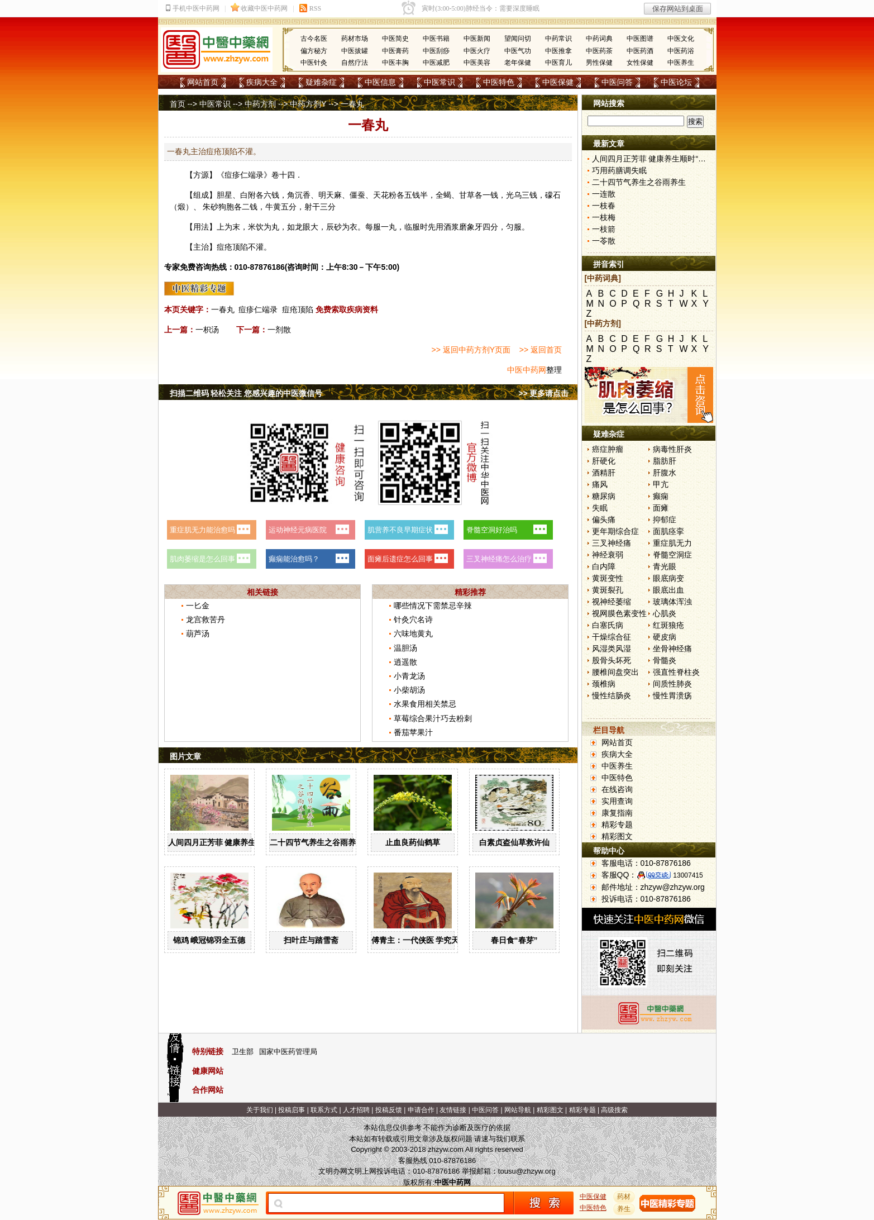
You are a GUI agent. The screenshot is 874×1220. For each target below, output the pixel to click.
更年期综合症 (615, 531)
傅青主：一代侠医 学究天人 (419, 940)
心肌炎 (664, 613)
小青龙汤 (409, 675)
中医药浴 (680, 51)
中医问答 (617, 82)
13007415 (688, 875)
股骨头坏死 (611, 660)
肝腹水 (664, 472)
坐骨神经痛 (672, 648)
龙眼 (303, 226)
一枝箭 (603, 229)
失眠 (600, 507)
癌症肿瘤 (607, 449)
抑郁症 (664, 519)
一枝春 (603, 205)
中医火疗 (477, 51)
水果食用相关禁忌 (425, 703)
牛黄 (273, 206)
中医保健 (558, 82)
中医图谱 (640, 38)
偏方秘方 (313, 51)
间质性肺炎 (672, 683)
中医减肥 (436, 62)
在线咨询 (617, 789)
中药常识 (558, 38)
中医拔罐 (354, 51)
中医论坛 (676, 82)
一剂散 (279, 329)
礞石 (553, 194)
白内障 (603, 566)
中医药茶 (599, 51)
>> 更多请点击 (543, 393)
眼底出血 (668, 589)
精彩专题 (617, 824)
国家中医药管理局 (288, 1051)
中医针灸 (313, 62)
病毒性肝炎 (672, 449)
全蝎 (443, 194)
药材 (624, 1196)
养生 (624, 1209)
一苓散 (603, 240)
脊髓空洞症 (672, 554)
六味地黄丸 (413, 633)
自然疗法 (354, 62)
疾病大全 (262, 82)
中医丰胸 (395, 62)
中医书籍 (436, 38)
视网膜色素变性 (619, 613)
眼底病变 (668, 578)
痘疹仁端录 (258, 309)
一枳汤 (207, 329)
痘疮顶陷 (297, 309)
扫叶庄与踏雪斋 (311, 940)
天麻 (334, 194)
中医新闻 (477, 38)
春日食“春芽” (514, 940)
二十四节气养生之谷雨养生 (317, 842)
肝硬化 (603, 460)
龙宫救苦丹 (205, 619)
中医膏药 (395, 51)
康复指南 (617, 812)
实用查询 (617, 801)
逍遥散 (405, 661)
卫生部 (243, 1051)
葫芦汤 (197, 633)
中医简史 (395, 38)
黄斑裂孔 (607, 589)
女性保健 (640, 62)
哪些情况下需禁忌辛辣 (433, 605)
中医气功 (517, 51)
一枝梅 (603, 217)
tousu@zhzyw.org (527, 1171)
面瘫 (660, 507)
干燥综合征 (611, 636)
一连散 (603, 193)
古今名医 (313, 38)
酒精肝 (603, 472)
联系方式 (324, 1110)
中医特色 (498, 82)
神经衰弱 (607, 554)
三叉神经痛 (611, 542)
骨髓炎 (664, 660)
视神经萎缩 (611, 601)
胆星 (224, 194)
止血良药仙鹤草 (412, 842)
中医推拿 (558, 51)
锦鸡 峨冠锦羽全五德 (209, 940)
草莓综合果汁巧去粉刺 (433, 718)
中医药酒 (640, 51)
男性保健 (599, 62)
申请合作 (421, 1110)
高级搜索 (614, 1110)
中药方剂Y (308, 103)
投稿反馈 (388, 1110)
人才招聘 (356, 1110)
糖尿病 (603, 496)
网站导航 (517, 1110)
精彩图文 (617, 836)
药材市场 (354, 38)
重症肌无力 (672, 542)
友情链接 (453, 1110)
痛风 (600, 484)
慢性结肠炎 (611, 695)
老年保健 (517, 62)
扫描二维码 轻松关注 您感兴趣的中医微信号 (246, 393)
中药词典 (599, 38)
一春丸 (223, 309)
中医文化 (680, 38)
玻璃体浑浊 (672, 601)
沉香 (303, 194)
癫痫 (660, 496)
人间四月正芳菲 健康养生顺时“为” (228, 842)
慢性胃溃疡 (672, 695)
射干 (312, 206)
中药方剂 (260, 103)
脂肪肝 (664, 460)
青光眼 (664, 566)
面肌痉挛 (668, 531)
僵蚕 (357, 194)
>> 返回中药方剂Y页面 (471, 349)
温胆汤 (405, 648)
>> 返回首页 (540, 349)
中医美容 (477, 62)
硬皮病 (664, 636)
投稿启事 (291, 1110)
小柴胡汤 (409, 689)
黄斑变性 (607, 578)
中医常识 (439, 82)
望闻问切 (517, 38)
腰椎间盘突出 (615, 672)
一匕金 (197, 605)
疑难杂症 (321, 82)
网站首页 (202, 82)
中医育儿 (558, 62)
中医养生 (680, 62)
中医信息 (380, 82)
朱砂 (210, 206)
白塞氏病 (607, 625)
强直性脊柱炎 (676, 672)
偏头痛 (603, 519)
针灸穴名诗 (413, 619)
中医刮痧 (436, 51)
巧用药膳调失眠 (619, 170)
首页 (177, 103)
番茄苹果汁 (413, 732)
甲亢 (660, 484)
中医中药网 (526, 369)
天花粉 (385, 194)
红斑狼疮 (668, 625)
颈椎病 (603, 683)
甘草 (467, 194)
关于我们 (259, 1110)
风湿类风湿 (611, 648)
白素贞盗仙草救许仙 (514, 842)
